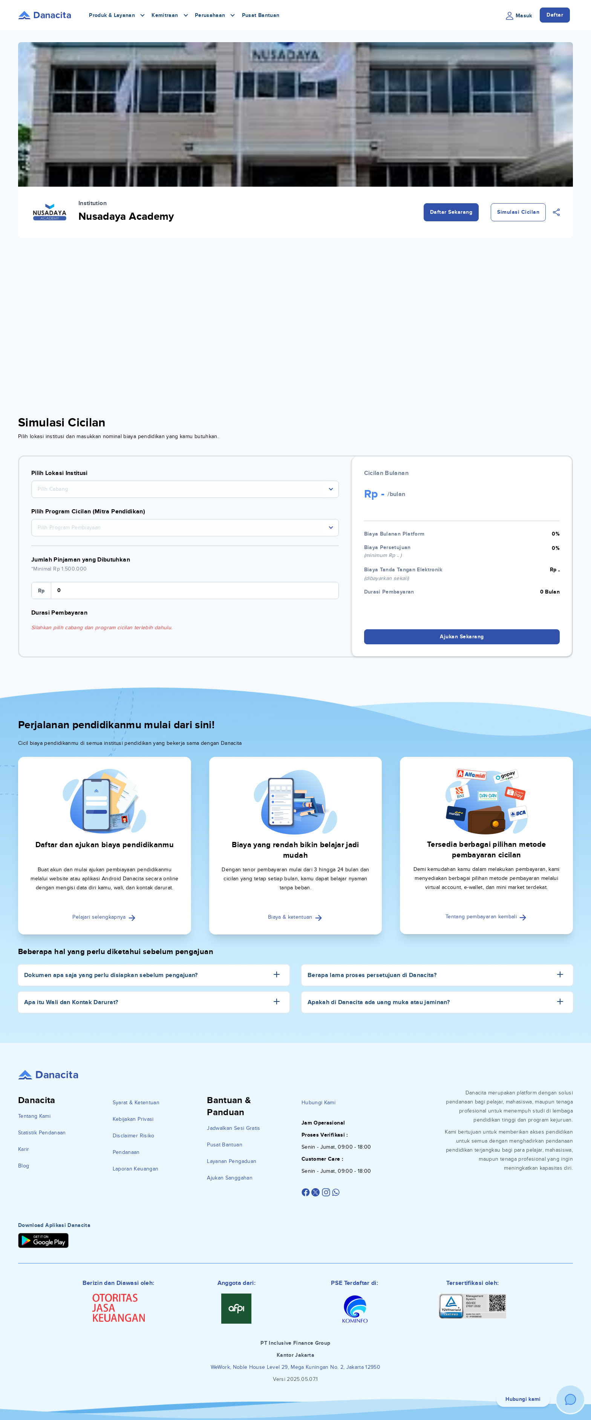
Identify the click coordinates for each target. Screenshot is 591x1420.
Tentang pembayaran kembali (486, 916)
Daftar (555, 15)
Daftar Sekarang (451, 212)
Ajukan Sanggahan (230, 1178)
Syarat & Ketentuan (136, 1102)
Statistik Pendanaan (42, 1132)
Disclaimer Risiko (134, 1135)
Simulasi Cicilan (518, 212)
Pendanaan (126, 1152)
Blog (23, 1166)
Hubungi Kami (318, 1102)
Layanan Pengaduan (231, 1161)
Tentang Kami (34, 1116)
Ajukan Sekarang (462, 636)
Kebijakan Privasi (133, 1119)
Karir (23, 1149)
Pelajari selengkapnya (104, 917)
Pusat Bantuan (261, 15)
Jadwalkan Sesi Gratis (233, 1128)
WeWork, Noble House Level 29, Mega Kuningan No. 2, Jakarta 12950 (295, 1367)
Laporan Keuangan (136, 1169)
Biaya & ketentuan (295, 917)
